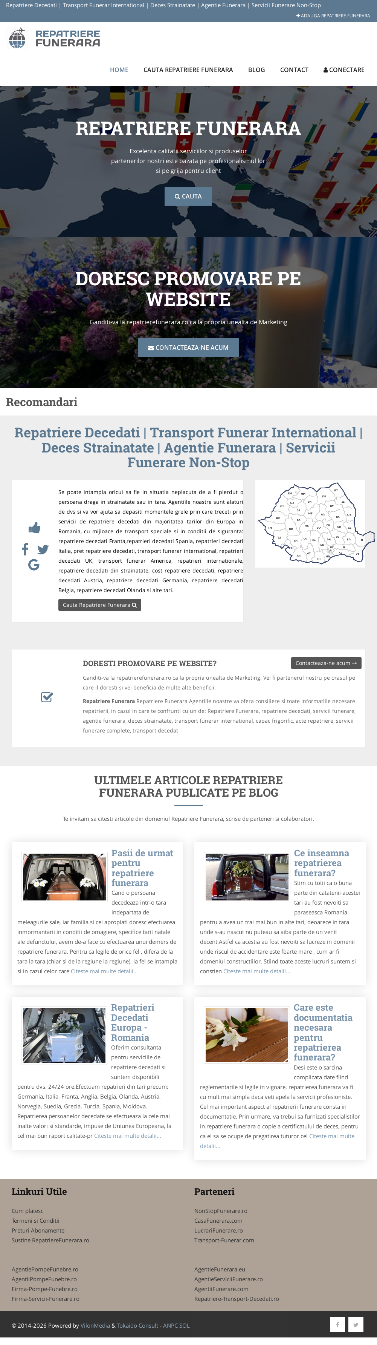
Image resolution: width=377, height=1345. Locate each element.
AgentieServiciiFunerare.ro (228, 1279)
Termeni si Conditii (36, 1220)
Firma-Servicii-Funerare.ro (45, 1298)
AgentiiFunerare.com (221, 1289)
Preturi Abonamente (38, 1230)
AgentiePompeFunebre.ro (45, 1269)
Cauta (188, 196)
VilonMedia (95, 1325)
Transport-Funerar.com (224, 1240)
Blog (256, 70)
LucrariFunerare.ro (218, 1230)
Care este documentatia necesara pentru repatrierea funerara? (323, 1032)
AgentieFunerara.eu (219, 1269)
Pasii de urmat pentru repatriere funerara (142, 868)
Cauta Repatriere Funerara (188, 70)
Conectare (344, 70)
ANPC (170, 1325)
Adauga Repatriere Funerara (333, 15)
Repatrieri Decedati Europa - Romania (132, 1022)
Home (119, 70)
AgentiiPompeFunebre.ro (44, 1279)
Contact (294, 70)
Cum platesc (27, 1210)
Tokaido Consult (137, 1325)
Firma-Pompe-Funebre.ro (45, 1289)
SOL (184, 1325)
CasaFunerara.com (218, 1220)
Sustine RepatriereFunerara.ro (50, 1240)
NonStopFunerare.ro (220, 1210)
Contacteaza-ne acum (188, 347)
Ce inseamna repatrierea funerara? (321, 863)
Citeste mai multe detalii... (104, 971)
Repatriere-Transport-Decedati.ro (236, 1298)
